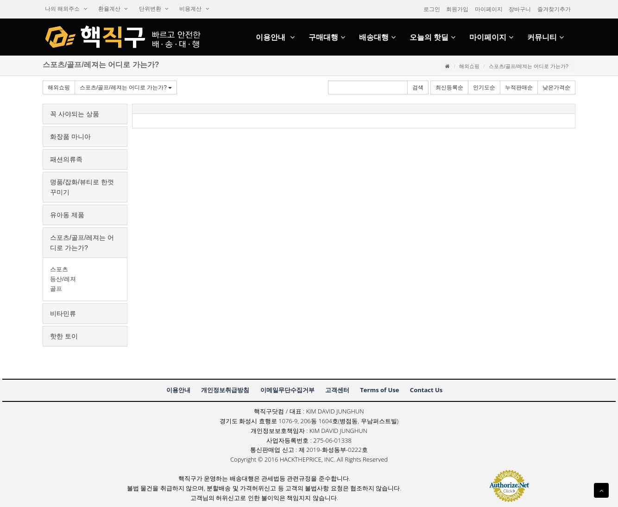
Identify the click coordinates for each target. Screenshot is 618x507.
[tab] (85, 114)
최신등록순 (449, 87)
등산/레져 (63, 278)
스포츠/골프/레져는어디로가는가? (126, 87)
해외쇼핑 (469, 66)
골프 (56, 288)
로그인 (431, 9)
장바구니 (520, 9)
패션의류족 (66, 159)
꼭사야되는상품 (74, 114)
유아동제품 (67, 215)
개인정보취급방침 (225, 390)
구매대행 (327, 37)
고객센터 (337, 390)
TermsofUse (379, 390)
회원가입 (457, 9)
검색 (417, 87)
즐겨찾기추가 (554, 9)
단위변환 (154, 9)
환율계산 (113, 9)
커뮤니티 (545, 37)
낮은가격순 (556, 87)
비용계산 (194, 9)
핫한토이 (64, 336)
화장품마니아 (70, 136)
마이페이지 (489, 9)
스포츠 (59, 269)
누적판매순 (519, 87)
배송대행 (377, 37)
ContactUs (426, 390)
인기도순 (484, 87)
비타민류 (63, 313)
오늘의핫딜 (432, 37)
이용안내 (275, 37)
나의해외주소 (66, 9)
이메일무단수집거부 (287, 390)
